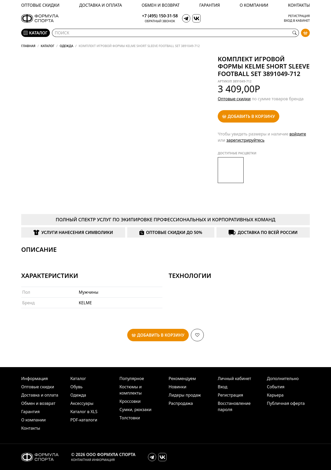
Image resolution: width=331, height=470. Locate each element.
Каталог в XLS (83, 411)
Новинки (177, 387)
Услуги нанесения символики (73, 232)
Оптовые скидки (40, 5)
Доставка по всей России (263, 232)
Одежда (78, 395)
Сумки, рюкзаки (135, 409)
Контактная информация (93, 460)
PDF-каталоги (83, 420)
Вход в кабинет (297, 20)
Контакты (299, 5)
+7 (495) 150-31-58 (160, 15)
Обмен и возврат (161, 5)
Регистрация (299, 16)
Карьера (275, 395)
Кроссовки (130, 401)
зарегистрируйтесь (245, 140)
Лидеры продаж (185, 395)
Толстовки (129, 418)
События (275, 387)
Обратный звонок (160, 21)
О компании (254, 5)
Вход (222, 387)
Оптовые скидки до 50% (170, 232)
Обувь (76, 387)
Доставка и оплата (100, 5)
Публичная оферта (286, 403)
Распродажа (181, 403)
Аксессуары (81, 403)
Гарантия (209, 5)
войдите (297, 134)
